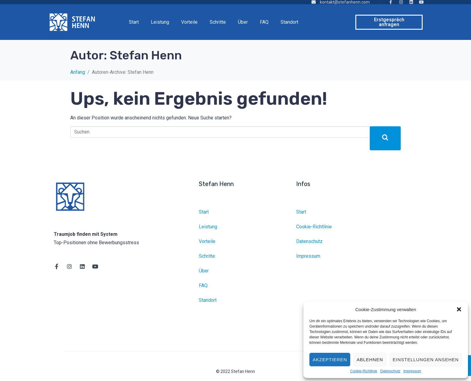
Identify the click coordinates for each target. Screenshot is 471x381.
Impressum (412, 371)
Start (134, 22)
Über (243, 22)
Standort (289, 22)
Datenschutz (390, 371)
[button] (459, 309)
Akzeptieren (330, 359)
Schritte (218, 22)
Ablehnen (370, 359)
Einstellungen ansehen (426, 359)
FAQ (264, 22)
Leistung (160, 22)
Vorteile (189, 22)
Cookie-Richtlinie (363, 371)
